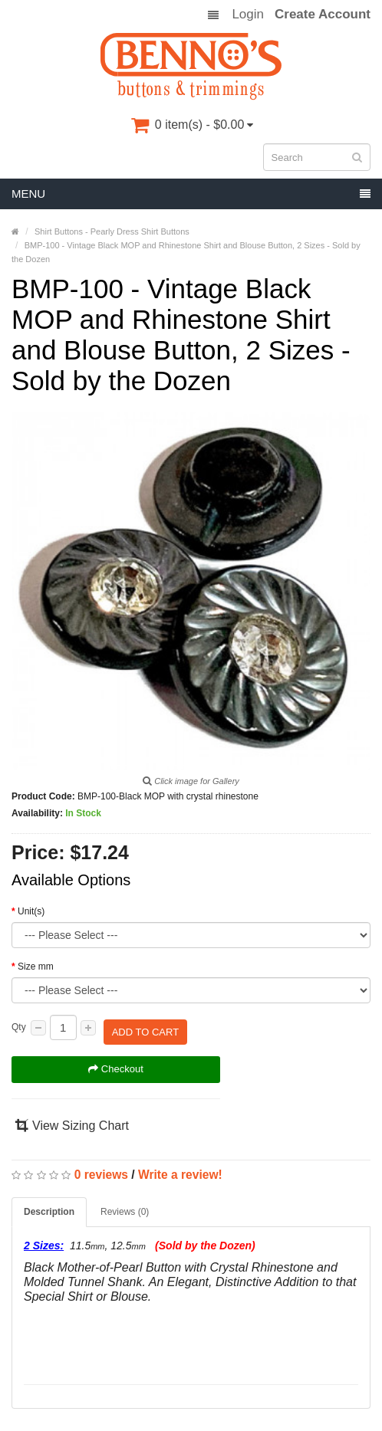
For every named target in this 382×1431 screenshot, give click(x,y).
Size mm (36, 966)
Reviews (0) (124, 1203)
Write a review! (180, 1166)
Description (49, 1203)
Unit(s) (31, 911)
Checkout (115, 1061)
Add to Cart (145, 1027)
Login (248, 14)
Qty (19, 1027)
